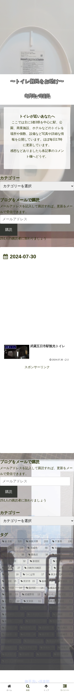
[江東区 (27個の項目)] (11, 568)
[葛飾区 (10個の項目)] (62, 615)
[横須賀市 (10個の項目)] (61, 621)
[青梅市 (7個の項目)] (47, 648)
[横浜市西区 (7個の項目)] (63, 655)
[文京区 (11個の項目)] (32, 601)
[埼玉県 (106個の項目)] (12, 548)
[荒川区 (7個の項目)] (43, 655)
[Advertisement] (37, 37)
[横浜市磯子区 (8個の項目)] (59, 641)
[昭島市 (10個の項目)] (11, 621)
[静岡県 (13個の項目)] (10, 595)
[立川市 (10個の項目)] (35, 621)
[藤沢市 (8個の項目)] (46, 635)
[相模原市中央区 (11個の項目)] (58, 601)
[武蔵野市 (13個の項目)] (31, 595)
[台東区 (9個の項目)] (65, 628)
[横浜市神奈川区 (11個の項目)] (33, 608)
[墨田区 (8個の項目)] (33, 641)
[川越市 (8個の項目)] (11, 641)
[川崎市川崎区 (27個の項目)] (37, 568)
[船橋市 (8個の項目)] (65, 635)
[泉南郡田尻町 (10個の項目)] (61, 608)
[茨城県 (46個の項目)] (37, 548)
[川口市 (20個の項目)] (63, 568)
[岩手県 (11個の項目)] (9, 608)
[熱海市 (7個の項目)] (65, 648)
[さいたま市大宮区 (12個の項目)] (58, 595)
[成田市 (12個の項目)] (10, 601)
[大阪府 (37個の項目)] (62, 555)
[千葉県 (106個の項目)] (62, 542)
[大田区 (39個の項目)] (62, 548)
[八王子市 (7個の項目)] (28, 648)
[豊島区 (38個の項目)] (38, 555)
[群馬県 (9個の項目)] (46, 628)
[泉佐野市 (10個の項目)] (12, 615)
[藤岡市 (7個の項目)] (9, 648)
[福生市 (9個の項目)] (28, 628)
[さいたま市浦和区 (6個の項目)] (37, 661)
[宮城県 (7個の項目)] (26, 655)
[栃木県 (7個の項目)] (8, 655)
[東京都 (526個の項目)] (11, 542)
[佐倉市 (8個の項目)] (9, 635)
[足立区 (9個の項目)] (9, 628)
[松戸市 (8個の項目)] (28, 635)
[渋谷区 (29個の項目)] (62, 561)
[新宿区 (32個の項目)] (39, 561)
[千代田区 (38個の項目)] (13, 555)
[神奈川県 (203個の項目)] (37, 542)
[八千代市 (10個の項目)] (38, 615)
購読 (8, 230)
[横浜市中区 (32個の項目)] (13, 561)
